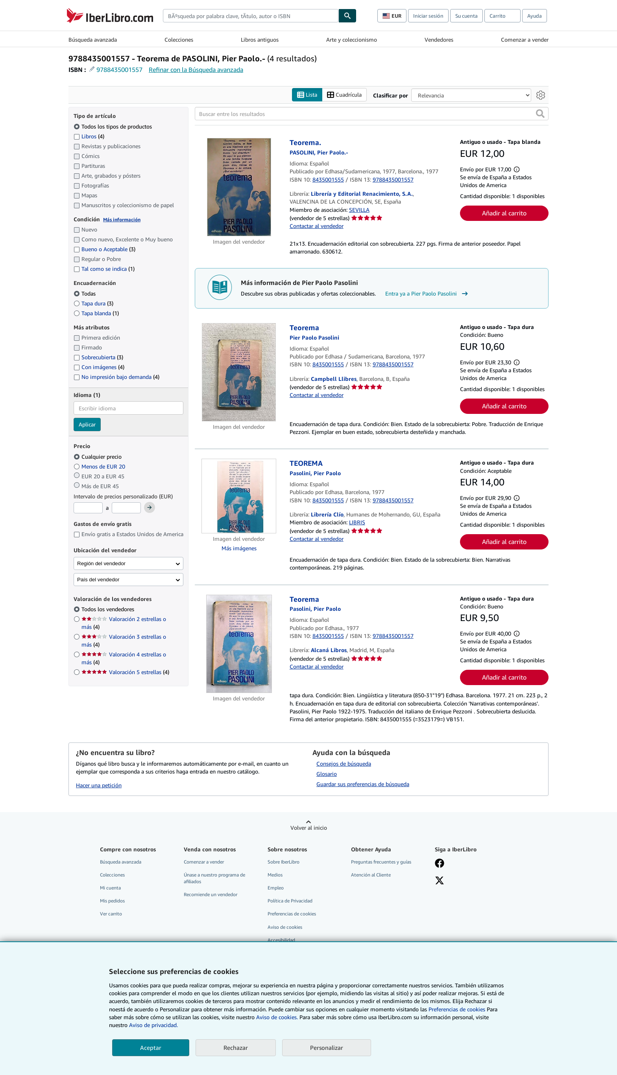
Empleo (276, 888)
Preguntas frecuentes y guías (381, 862)
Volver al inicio (308, 827)
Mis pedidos (112, 901)
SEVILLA (359, 209)
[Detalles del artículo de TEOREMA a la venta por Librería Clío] (239, 496)
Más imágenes (239, 548)
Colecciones (178, 39)
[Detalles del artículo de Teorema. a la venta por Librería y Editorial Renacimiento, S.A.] (239, 187)
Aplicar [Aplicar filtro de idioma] (87, 424)
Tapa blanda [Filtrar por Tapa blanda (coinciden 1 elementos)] (96, 313)
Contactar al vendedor (317, 226)
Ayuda (534, 16)
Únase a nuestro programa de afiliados (214, 878)
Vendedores (439, 39)
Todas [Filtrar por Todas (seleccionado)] (85, 293)
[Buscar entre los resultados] (372, 114)
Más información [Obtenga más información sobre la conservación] (121, 219)
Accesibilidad (281, 940)
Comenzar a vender (525, 39)
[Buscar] (347, 15)
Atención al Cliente (371, 875)
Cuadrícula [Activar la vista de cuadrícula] (344, 95)
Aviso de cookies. (277, 1017)
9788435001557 (119, 70)
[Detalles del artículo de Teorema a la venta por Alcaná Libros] (239, 644)
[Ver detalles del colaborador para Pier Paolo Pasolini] (319, 152)
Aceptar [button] (150, 1047)
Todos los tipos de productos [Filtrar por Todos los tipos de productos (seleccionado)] (113, 126)
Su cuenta (466, 16)
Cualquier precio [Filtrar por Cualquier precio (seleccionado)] (98, 456)
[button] (540, 114)
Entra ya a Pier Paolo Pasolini (427, 294)
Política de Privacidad (290, 901)
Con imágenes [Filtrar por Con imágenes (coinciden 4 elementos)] (99, 367)
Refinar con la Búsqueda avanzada (196, 70)
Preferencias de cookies (457, 1009)
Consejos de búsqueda (343, 764)
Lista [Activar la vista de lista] (307, 95)
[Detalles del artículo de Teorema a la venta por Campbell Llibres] (239, 372)
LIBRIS (357, 522)
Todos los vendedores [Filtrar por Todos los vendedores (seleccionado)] (108, 609)
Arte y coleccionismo (351, 39)
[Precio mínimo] (88, 508)
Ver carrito (111, 914)
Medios (275, 875)
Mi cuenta (110, 888)
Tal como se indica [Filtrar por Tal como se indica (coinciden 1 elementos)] (104, 269)
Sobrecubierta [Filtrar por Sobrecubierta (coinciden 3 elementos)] (98, 357)
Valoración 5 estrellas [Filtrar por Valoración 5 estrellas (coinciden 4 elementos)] (125, 672)
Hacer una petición (99, 785)
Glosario (326, 774)
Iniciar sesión (428, 16)
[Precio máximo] (126, 508)
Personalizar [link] (326, 1047)
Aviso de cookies (285, 927)
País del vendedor (98, 580)
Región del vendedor (101, 563)
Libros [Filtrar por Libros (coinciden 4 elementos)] (89, 136)
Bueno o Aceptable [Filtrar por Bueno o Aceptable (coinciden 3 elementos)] (104, 249)
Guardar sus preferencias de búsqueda (362, 784)
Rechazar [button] (236, 1047)
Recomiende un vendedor (210, 895)
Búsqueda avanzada (92, 39)
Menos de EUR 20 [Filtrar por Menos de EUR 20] (100, 466)
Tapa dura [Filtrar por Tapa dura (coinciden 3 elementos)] (93, 303)
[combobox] (250, 15)
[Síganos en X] (439, 881)
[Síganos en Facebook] (439, 863)
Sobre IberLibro (283, 862)
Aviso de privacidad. (153, 1025)
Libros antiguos (260, 39)
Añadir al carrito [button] (504, 213)
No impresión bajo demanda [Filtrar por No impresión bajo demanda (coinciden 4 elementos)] (116, 377)
